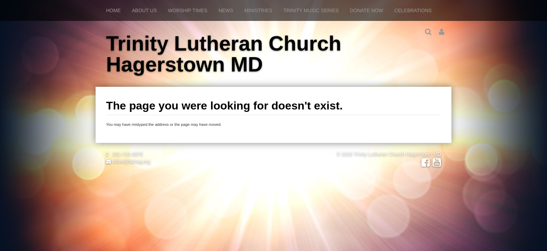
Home (113, 10)
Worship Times (187, 10)
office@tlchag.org (128, 161)
